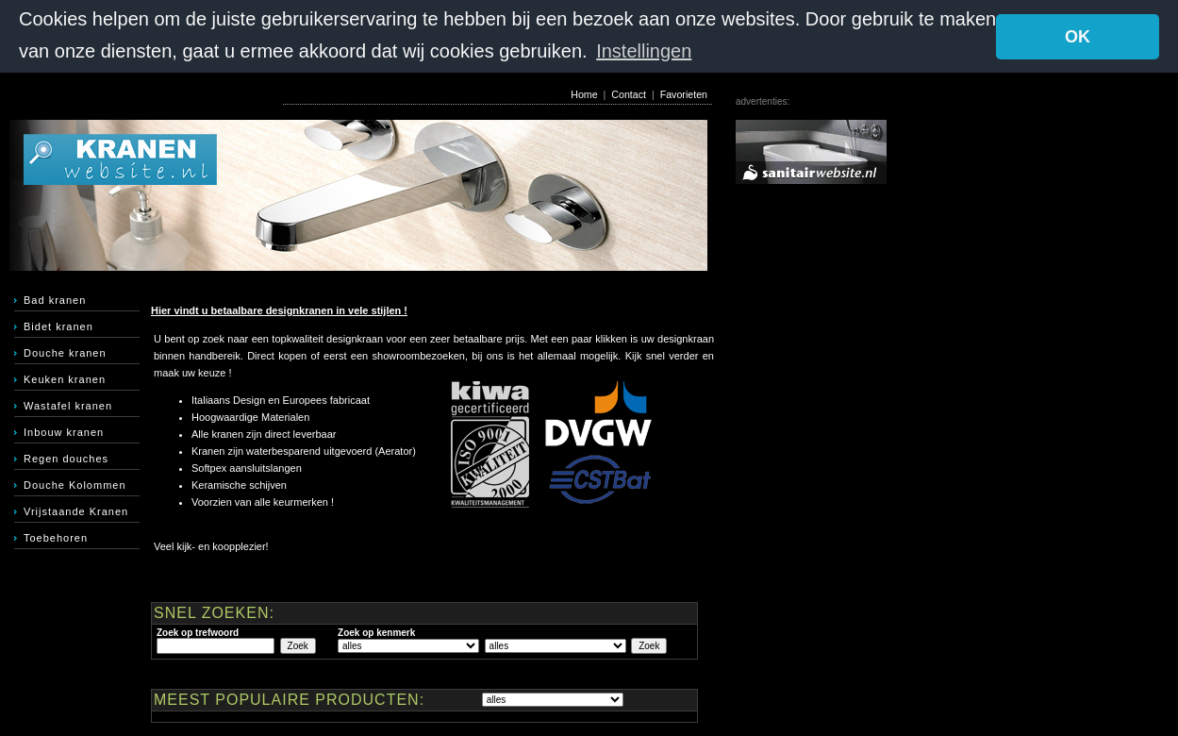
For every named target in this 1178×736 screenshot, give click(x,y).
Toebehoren (56, 537)
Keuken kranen (65, 378)
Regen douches (66, 457)
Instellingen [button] (643, 51)
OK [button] (1077, 36)
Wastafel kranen (68, 404)
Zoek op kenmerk (376, 632)
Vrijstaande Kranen (76, 510)
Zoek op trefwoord (198, 632)
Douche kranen (65, 352)
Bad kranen (55, 299)
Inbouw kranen (64, 431)
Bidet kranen (58, 325)
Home (584, 93)
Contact (628, 93)
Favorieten (683, 93)
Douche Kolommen (75, 484)
